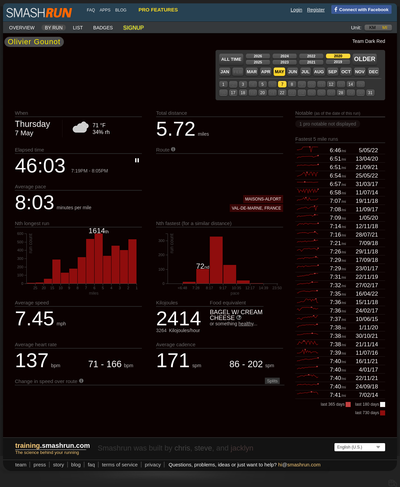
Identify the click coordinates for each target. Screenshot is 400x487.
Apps (105, 10)
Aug (319, 71)
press (39, 464)
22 (282, 92)
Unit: (356, 27)
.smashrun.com (52, 445)
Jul (305, 71)
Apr (265, 71)
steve (203, 448)
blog (120, 10)
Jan (224, 71)
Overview (21, 27)
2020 (338, 56)
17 (233, 92)
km (372, 27)
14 (350, 84)
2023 (284, 62)
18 (243, 92)
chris (182, 448)
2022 (311, 56)
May (279, 71)
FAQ (91, 10)
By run (54, 27)
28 (341, 92)
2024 (284, 56)
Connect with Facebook (360, 9)
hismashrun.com (299, 464)
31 (370, 92)
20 (262, 92)
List (78, 27)
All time (231, 59)
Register (316, 9)
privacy (153, 464)
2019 (338, 62)
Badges (103, 27)
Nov (360, 71)
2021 (311, 62)
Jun (292, 71)
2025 (258, 62)
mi (384, 27)
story (58, 464)
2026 (258, 56)
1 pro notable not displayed (327, 124)
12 (331, 84)
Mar (252, 71)
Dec (373, 71)
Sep (332, 71)
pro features (158, 9)
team (20, 464)
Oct (345, 71)
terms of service (120, 464)
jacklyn (242, 448)
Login (296, 9)
